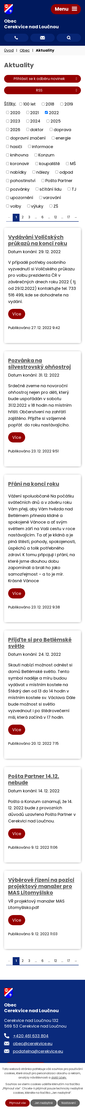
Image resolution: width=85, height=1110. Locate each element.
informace (42, 146)
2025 (56, 121)
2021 (34, 112)
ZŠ (55, 206)
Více (16, 314)
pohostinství (22, 180)
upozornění (21, 197)
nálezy (42, 172)
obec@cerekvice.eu (32, 1043)
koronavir (19, 163)
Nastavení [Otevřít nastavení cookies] (68, 1103)
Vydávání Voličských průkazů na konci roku (37, 240)
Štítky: (10, 103)
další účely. (59, 1077)
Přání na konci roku (33, 484)
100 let (29, 104)
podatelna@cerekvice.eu (38, 1051)
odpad (66, 172)
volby (15, 206)
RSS (57, 90)
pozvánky (19, 189)
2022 (54, 112)
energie (63, 138)
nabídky (18, 172)
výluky (37, 206)
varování (52, 197)
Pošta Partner (59, 180)
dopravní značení (28, 138)
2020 (15, 112)
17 (68, 217)
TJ (74, 189)
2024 (35, 121)
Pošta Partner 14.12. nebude (33, 779)
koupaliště (49, 163)
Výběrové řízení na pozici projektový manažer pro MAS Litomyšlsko (41, 886)
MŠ (73, 163)
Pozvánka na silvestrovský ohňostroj (39, 363)
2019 (68, 104)
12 (55, 217)
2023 (15, 121)
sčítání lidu (50, 189)
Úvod (9, 50)
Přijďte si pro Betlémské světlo (40, 643)
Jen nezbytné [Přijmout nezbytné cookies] (43, 1103)
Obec (25, 50)
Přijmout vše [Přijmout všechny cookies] (17, 1103)
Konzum (46, 155)
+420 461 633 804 (31, 1036)
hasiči (16, 146)
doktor (37, 129)
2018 (50, 104)
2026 (15, 129)
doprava (62, 129)
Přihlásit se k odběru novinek (46, 78)
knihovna (19, 155)
